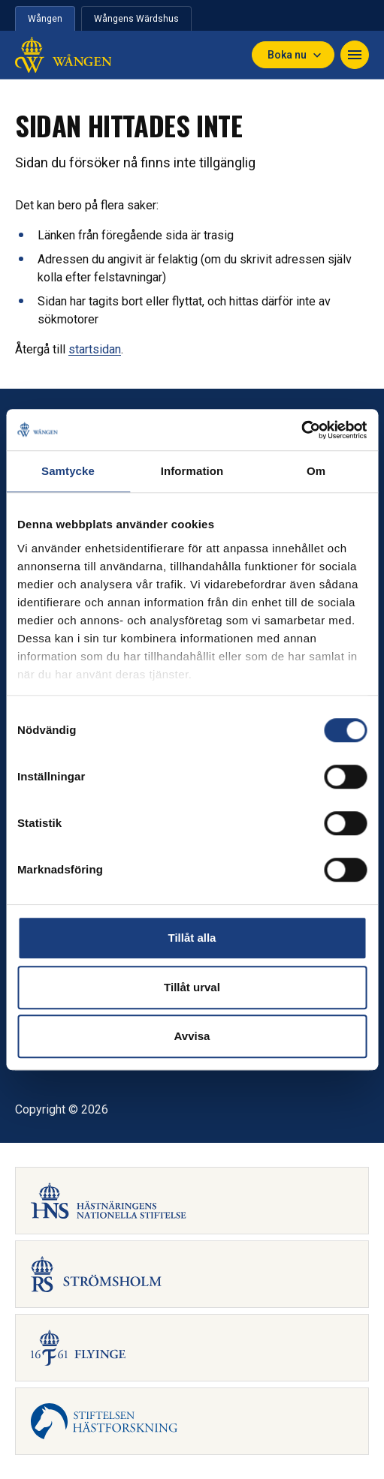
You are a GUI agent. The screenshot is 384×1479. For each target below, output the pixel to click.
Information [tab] (192, 470)
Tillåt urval (192, 987)
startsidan (94, 349)
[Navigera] (354, 55)
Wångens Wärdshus (136, 19)
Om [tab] (316, 470)
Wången (45, 19)
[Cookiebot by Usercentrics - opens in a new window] (301, 430)
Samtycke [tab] (68, 470)
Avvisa (192, 1036)
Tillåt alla (192, 937)
